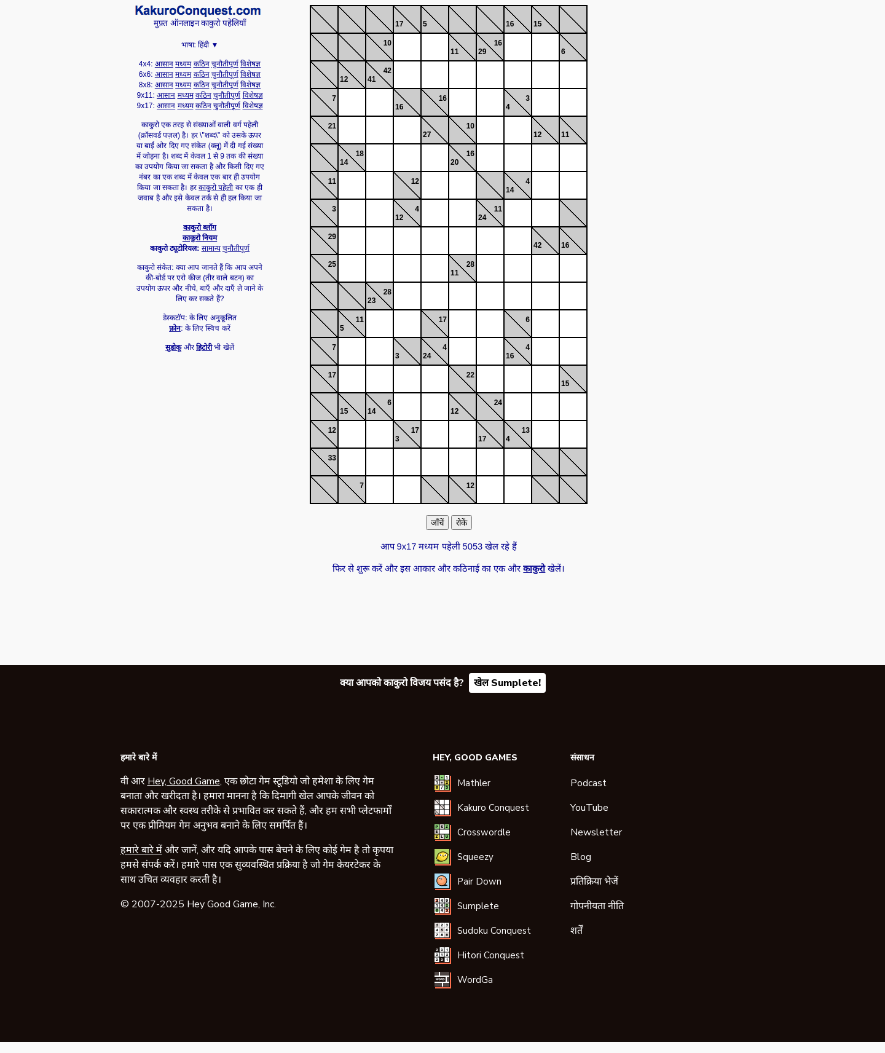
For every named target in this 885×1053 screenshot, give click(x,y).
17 (399, 24)
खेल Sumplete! (507, 683)
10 (387, 43)
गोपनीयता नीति (597, 906)
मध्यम (183, 64)
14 (344, 162)
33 (332, 458)
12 (344, 79)
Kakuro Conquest (493, 808)
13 (526, 430)
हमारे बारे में (141, 850)
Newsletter (596, 832)
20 (454, 162)
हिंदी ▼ (208, 45)
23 (372, 300)
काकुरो (198, 11)
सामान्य (211, 248)
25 (332, 264)
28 (470, 264)
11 (454, 51)
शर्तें (576, 930)
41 (372, 79)
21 (332, 126)
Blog (580, 857)
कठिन (202, 64)
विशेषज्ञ (250, 64)
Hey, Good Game (184, 781)
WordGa (475, 980)
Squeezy (475, 857)
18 (360, 153)
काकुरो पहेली (216, 187)
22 (470, 375)
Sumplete (478, 906)
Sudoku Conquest (494, 931)
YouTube (589, 807)
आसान (164, 64)
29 (482, 51)
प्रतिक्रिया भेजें (594, 881)
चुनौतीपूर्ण (224, 64)
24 (482, 217)
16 (510, 24)
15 (537, 24)
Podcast (588, 783)
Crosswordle (484, 832)
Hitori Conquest (490, 955)
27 (427, 134)
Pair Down (479, 881)
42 (387, 70)
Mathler (473, 783)
